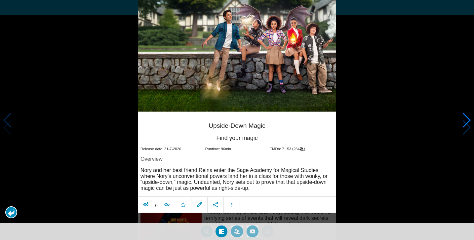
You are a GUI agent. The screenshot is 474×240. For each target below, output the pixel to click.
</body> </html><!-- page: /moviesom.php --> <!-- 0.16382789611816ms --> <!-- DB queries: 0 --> (237, 120)
